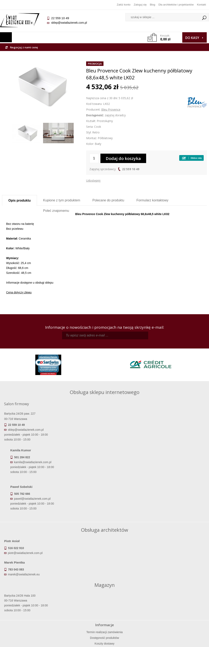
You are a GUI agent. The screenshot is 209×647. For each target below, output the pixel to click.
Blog (152, 4)
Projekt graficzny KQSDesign (146, 641)
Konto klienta (130, 608)
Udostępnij (93, 180)
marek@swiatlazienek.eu (124, 516)
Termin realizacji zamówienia (27, 591)
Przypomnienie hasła (130, 602)
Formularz (152, 200)
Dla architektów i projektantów (176, 4)
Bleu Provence (110, 109)
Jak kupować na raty (79, 602)
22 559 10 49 (130, 169)
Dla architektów (181, 602)
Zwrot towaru (27, 614)
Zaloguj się (140, 4)
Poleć (56, 210)
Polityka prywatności (79, 608)
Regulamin (79, 591)
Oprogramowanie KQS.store (187, 641)
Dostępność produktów (27, 597)
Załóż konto (123, 4)
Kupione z (61, 200)
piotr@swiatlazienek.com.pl (27, 516)
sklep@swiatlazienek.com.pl (71, 22)
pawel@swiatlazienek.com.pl (115, 455)
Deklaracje (27, 619)
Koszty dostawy (28, 602)
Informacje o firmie (181, 597)
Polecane (108, 200)
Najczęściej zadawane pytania (79, 597)
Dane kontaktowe (181, 591)
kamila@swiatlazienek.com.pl (115, 419)
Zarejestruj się (130, 597)
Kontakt (201, 4)
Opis (19, 200)
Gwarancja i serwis (28, 608)
